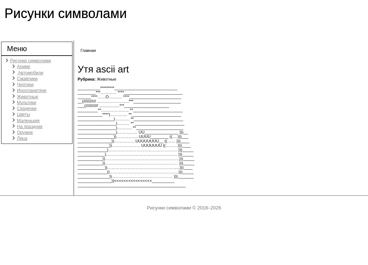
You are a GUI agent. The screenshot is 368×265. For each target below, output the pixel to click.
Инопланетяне (31, 90)
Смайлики (27, 78)
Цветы (23, 114)
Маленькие (28, 120)
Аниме (23, 66)
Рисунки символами (65, 13)
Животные (27, 96)
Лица (22, 138)
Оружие (25, 132)
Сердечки (26, 108)
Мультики (26, 102)
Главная (88, 50)
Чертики (25, 84)
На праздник (29, 126)
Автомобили (30, 72)
